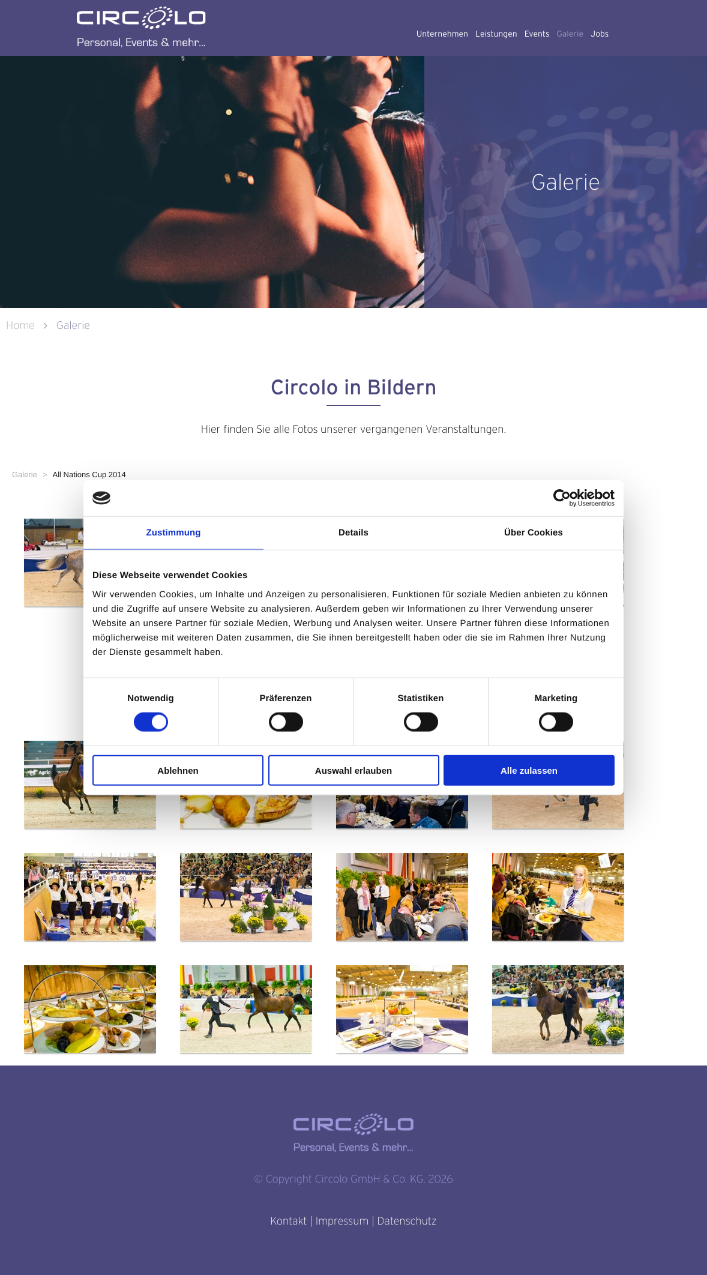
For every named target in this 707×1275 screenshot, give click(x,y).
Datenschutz (406, 1221)
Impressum (342, 1221)
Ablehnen (177, 770)
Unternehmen (442, 34)
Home (21, 325)
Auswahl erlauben (353, 770)
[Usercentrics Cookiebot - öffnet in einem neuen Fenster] (562, 498)
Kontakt (288, 1221)
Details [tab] (353, 533)
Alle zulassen (529, 770)
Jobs (600, 34)
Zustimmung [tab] (173, 533)
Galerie (569, 34)
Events (537, 34)
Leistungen (496, 34)
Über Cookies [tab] (533, 533)
